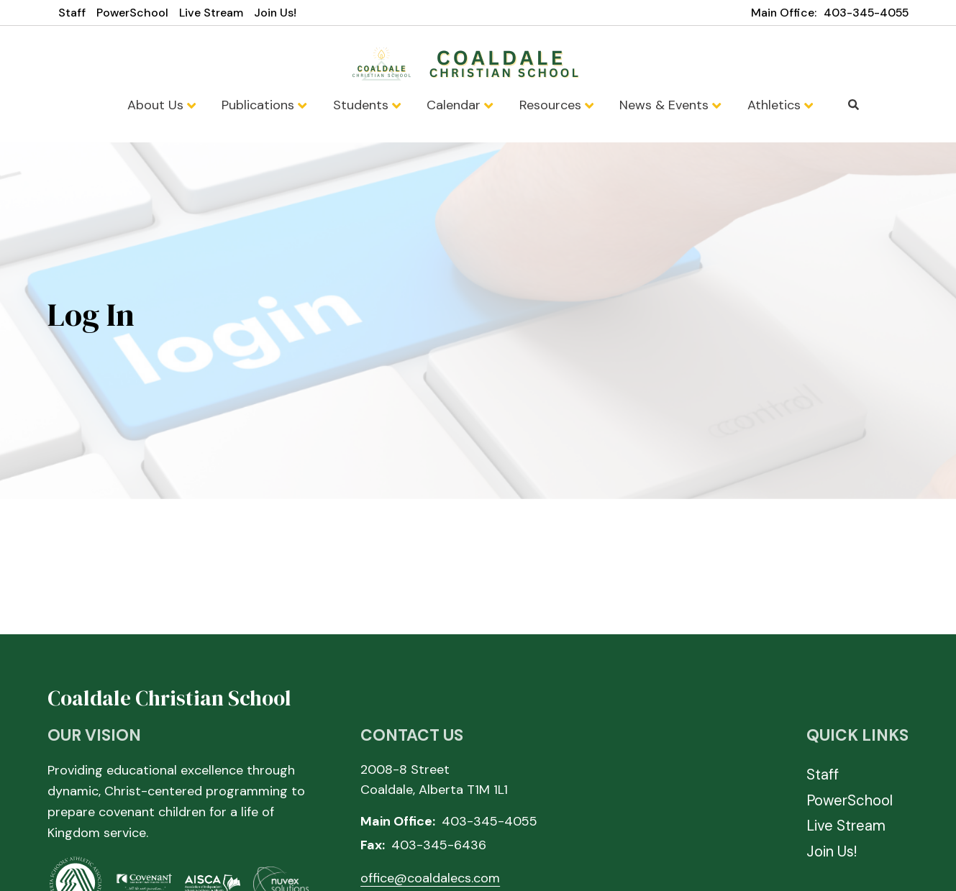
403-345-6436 (438, 845)
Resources (556, 105)
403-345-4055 (866, 12)
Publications (264, 105)
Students (367, 105)
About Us (161, 105)
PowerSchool (132, 12)
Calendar (460, 105)
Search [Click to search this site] (853, 104)
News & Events (670, 105)
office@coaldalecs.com (430, 878)
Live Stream (211, 12)
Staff (72, 12)
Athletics (780, 105)
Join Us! (275, 12)
